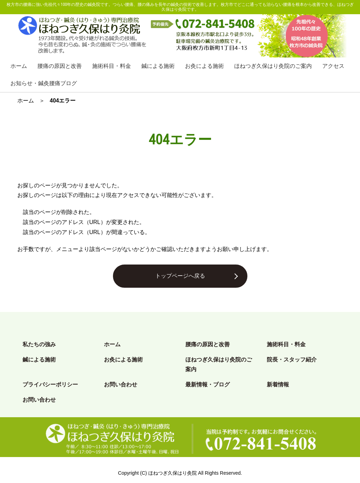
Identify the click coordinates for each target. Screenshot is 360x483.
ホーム (18, 66)
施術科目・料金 (111, 66)
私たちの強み (39, 344)
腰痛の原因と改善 (59, 66)
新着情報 (278, 384)
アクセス (333, 66)
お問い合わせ (120, 384)
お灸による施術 (204, 66)
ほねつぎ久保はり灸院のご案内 (273, 66)
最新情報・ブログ (207, 384)
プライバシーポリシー (50, 384)
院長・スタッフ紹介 (292, 360)
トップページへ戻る (180, 276)
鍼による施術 (158, 66)
